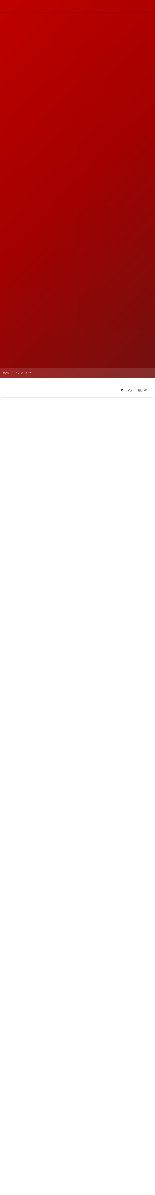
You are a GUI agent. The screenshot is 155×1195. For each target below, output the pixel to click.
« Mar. (4, 1115)
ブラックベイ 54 (74, 1178)
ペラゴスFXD (74, 1155)
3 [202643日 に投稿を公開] (99, 1091)
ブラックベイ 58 (74, 1185)
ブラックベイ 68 (74, 1162)
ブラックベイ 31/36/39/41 (74, 1170)
